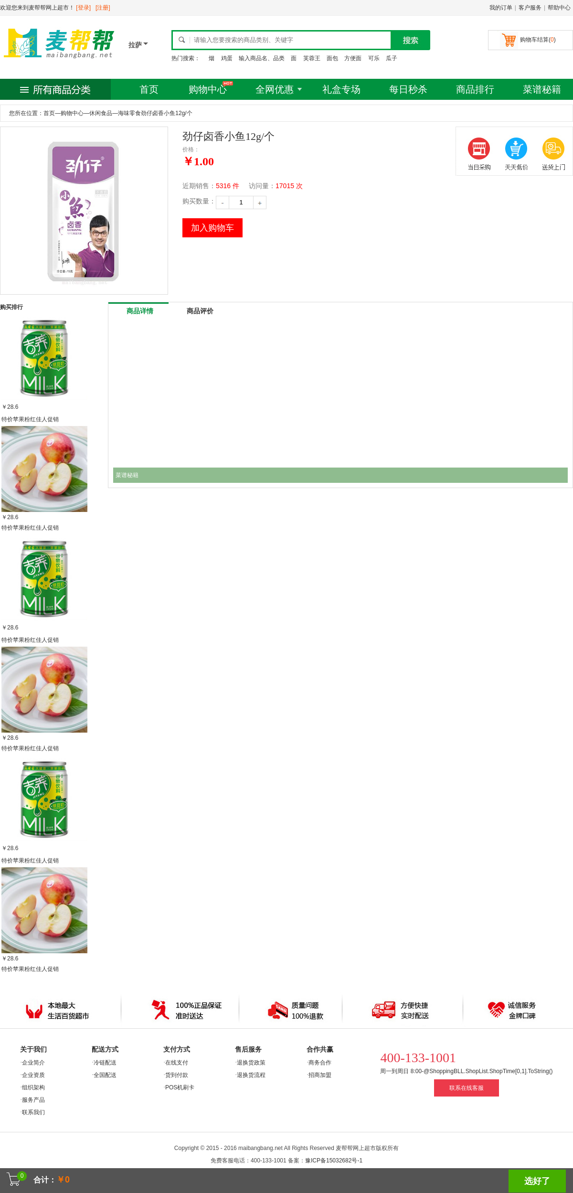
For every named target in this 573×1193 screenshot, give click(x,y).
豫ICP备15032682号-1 (333, 1160)
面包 (332, 58)
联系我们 (33, 1112)
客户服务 (530, 7)
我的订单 (500, 7)
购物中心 (208, 89)
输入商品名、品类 (262, 58)
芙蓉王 (311, 58)
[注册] (103, 7)
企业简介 (33, 1062)
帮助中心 (559, 7)
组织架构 (33, 1087)
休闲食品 (100, 113)
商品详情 (140, 311)
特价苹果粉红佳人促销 (30, 419)
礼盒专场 (341, 89)
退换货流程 (251, 1075)
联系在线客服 (466, 1088)
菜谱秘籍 (542, 89)
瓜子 (391, 58)
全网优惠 (274, 89)
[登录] (83, 7)
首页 (149, 89)
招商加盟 (319, 1075)
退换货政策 (251, 1062)
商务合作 (319, 1062)
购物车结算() (538, 39)
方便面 (352, 58)
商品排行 (475, 89)
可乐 (374, 58)
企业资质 (33, 1075)
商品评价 (200, 311)
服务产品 (33, 1100)
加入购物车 (212, 228)
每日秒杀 (408, 89)
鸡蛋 (227, 58)
